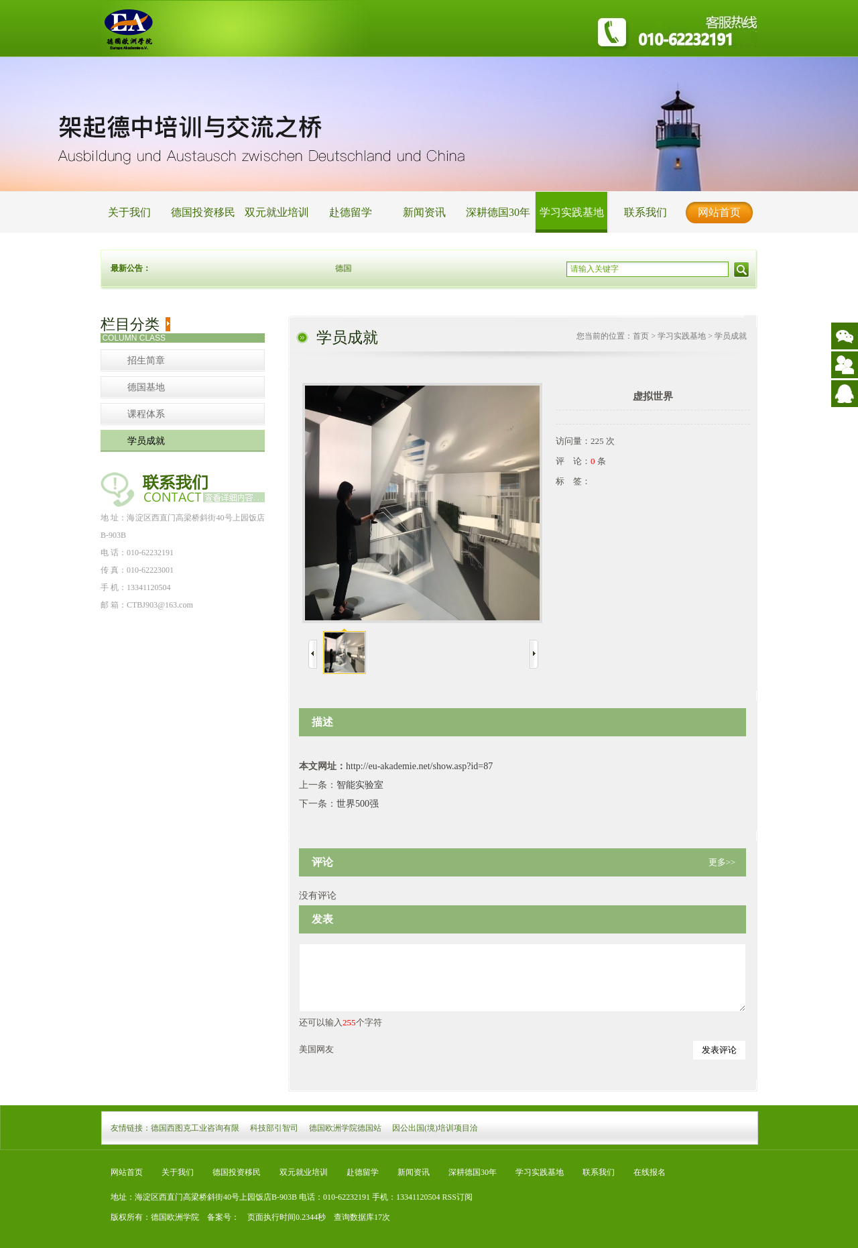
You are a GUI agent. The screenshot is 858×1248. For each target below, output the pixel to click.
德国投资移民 (203, 212)
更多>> (722, 862)
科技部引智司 (274, 1128)
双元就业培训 (277, 212)
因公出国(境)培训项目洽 (435, 1128)
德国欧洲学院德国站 (345, 1128)
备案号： (219, 1217)
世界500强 (357, 804)
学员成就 (146, 441)
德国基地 (146, 387)
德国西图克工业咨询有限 (195, 1128)
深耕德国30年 (498, 212)
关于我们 (129, 212)
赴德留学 (350, 212)
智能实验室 (359, 785)
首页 (641, 336)
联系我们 (645, 212)
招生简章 (146, 360)
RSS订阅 (457, 1197)
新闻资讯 (424, 212)
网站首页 (719, 212)
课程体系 (146, 414)
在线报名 (649, 1172)
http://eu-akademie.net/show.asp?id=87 (419, 766)
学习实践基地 (572, 212)
